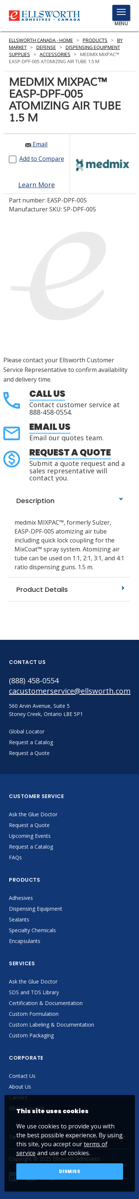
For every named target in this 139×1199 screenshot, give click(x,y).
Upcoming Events (30, 835)
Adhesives (21, 897)
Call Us (47, 394)
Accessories (55, 54)
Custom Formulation (34, 1013)
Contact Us (22, 1075)
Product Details (69, 589)
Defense (46, 47)
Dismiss (69, 1171)
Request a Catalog (31, 846)
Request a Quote (70, 452)
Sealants (19, 919)
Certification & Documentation (46, 1003)
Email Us (49, 427)
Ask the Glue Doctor (33, 814)
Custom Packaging (31, 1035)
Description (69, 500)
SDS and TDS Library (34, 992)
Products (95, 40)
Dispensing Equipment (35, 908)
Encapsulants (24, 940)
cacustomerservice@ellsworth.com (69, 691)
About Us (20, 1086)
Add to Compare (41, 159)
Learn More (36, 184)
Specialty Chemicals (32, 930)
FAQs (15, 857)
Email (36, 144)
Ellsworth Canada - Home (41, 40)
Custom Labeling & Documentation (51, 1024)
